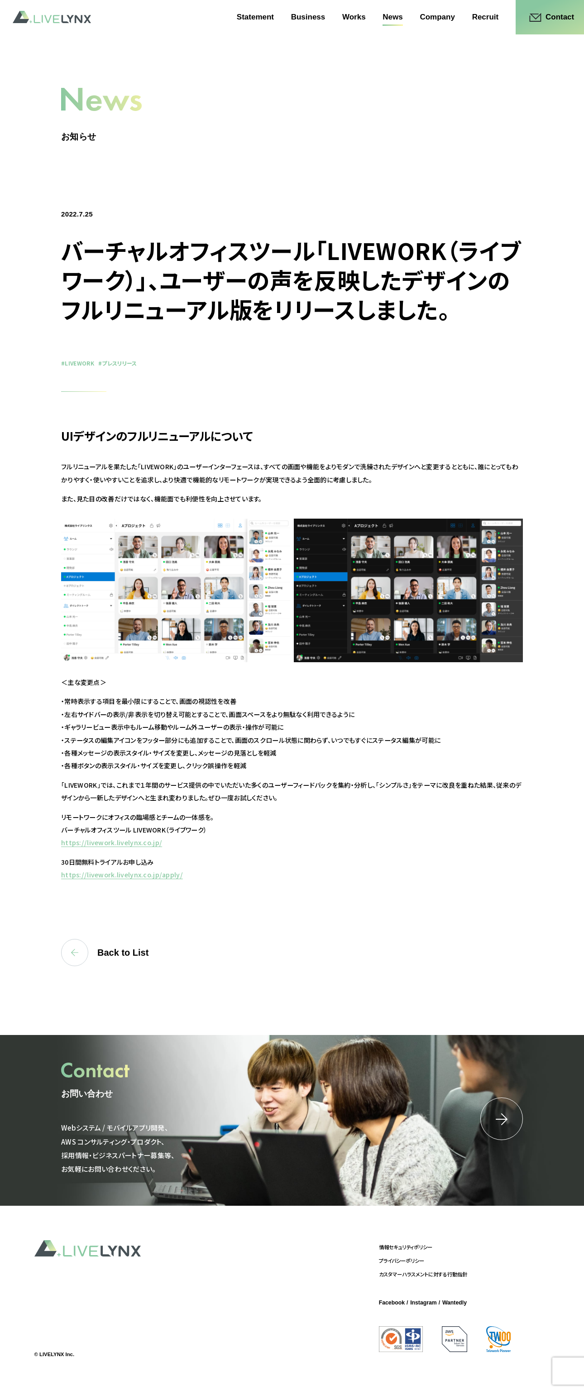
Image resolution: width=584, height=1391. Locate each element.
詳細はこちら (501, 1118)
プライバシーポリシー (401, 1260)
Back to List (104, 952)
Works (354, 17)
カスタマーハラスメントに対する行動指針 (423, 1274)
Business (308, 17)
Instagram (423, 1303)
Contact (560, 17)
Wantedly (454, 1303)
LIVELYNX (52, 17)
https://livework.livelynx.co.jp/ (111, 842)
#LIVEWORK (77, 363)
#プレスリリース (117, 363)
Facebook (392, 1303)
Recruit (485, 17)
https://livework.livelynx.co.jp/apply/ (122, 874)
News (392, 17)
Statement (255, 17)
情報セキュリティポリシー (405, 1247)
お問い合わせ (87, 1093)
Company (437, 17)
